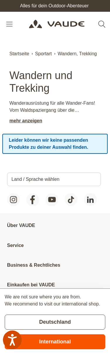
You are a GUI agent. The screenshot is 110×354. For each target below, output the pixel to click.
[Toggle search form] (101, 24)
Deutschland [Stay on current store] (55, 322)
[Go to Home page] (56, 24)
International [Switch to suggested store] (55, 342)
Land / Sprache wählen (35, 179)
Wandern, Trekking (77, 53)
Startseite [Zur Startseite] (19, 53)
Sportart (43, 53)
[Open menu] (10, 24)
